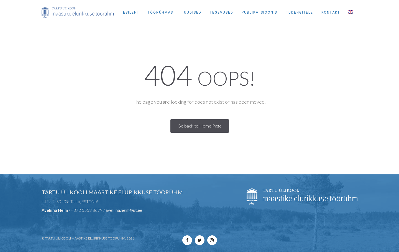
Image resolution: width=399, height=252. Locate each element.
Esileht (131, 12)
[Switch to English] (351, 12)
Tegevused (221, 12)
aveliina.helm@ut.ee (124, 210)
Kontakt (330, 12)
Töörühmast (162, 12)
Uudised (192, 12)
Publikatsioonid (260, 12)
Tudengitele (299, 12)
